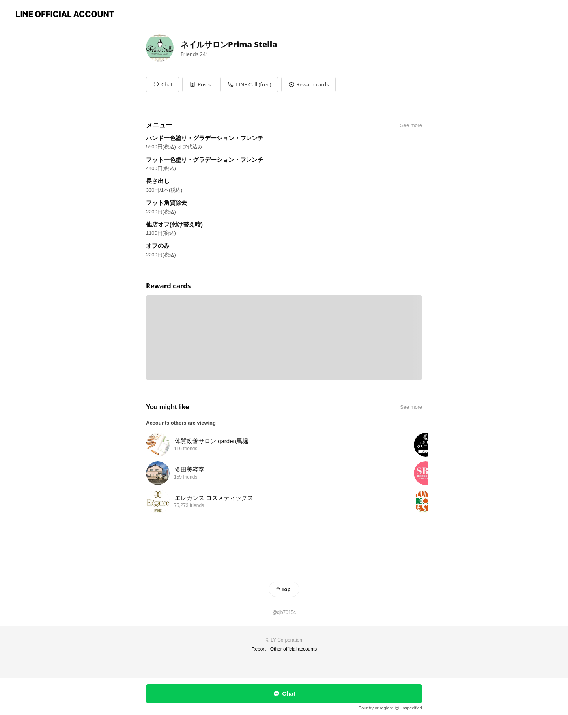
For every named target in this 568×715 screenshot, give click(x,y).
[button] (199, 84)
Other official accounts (293, 649)
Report (259, 649)
